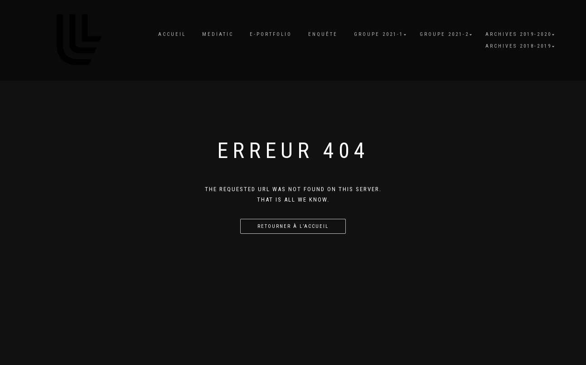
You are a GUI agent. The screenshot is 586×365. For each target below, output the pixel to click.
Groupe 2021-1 (378, 34)
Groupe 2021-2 (444, 34)
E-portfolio (271, 34)
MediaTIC (217, 34)
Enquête (323, 34)
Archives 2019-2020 (518, 34)
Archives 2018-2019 (518, 46)
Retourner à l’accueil (293, 226)
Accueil (172, 34)
